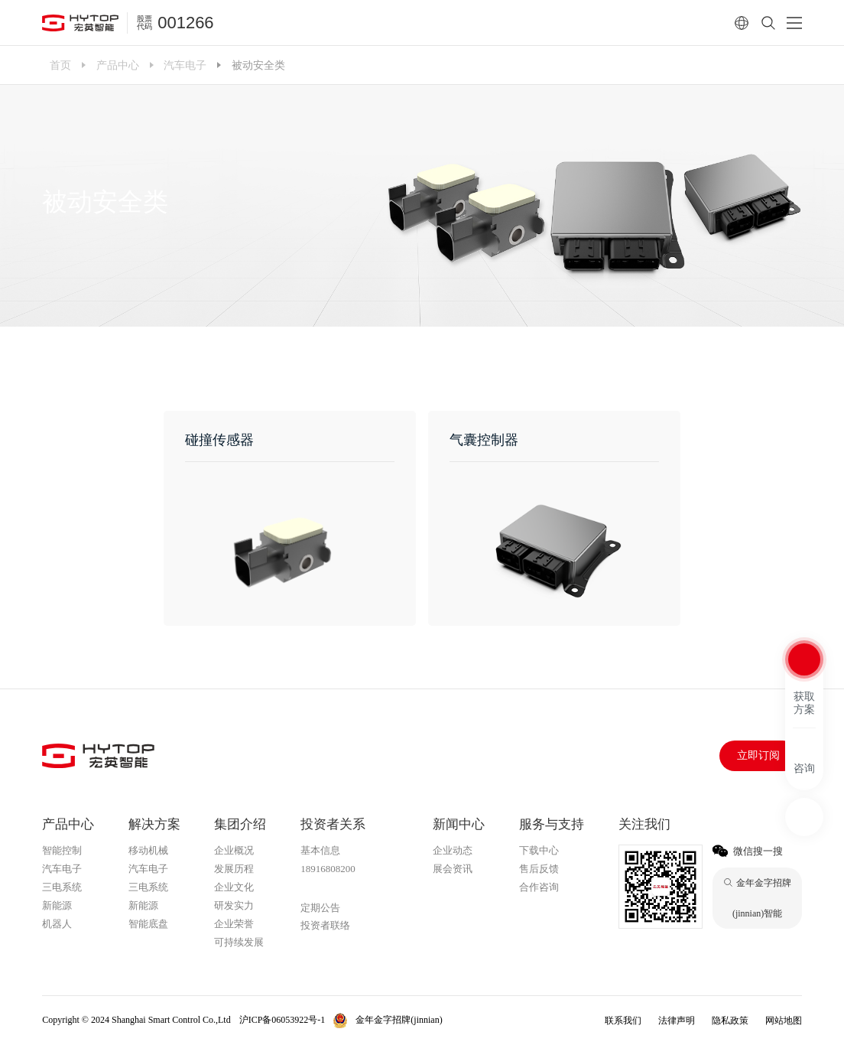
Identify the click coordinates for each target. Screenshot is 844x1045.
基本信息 (320, 850)
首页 (60, 65)
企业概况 (234, 850)
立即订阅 (758, 755)
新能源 (57, 905)
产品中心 (117, 65)
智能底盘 (148, 923)
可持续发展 (239, 942)
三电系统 (62, 887)
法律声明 (676, 1020)
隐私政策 (730, 1020)
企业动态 (452, 850)
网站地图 (783, 1020)
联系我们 (623, 1020)
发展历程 (234, 868)
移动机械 (148, 850)
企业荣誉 (234, 923)
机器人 (57, 923)
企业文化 (234, 887)
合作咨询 (539, 887)
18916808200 (327, 868)
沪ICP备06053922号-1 (282, 1019)
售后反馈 (539, 868)
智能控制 (62, 850)
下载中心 (539, 850)
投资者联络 (325, 925)
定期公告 (320, 907)
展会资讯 (452, 868)
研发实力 (234, 905)
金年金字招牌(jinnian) (349, 888)
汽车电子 (185, 65)
